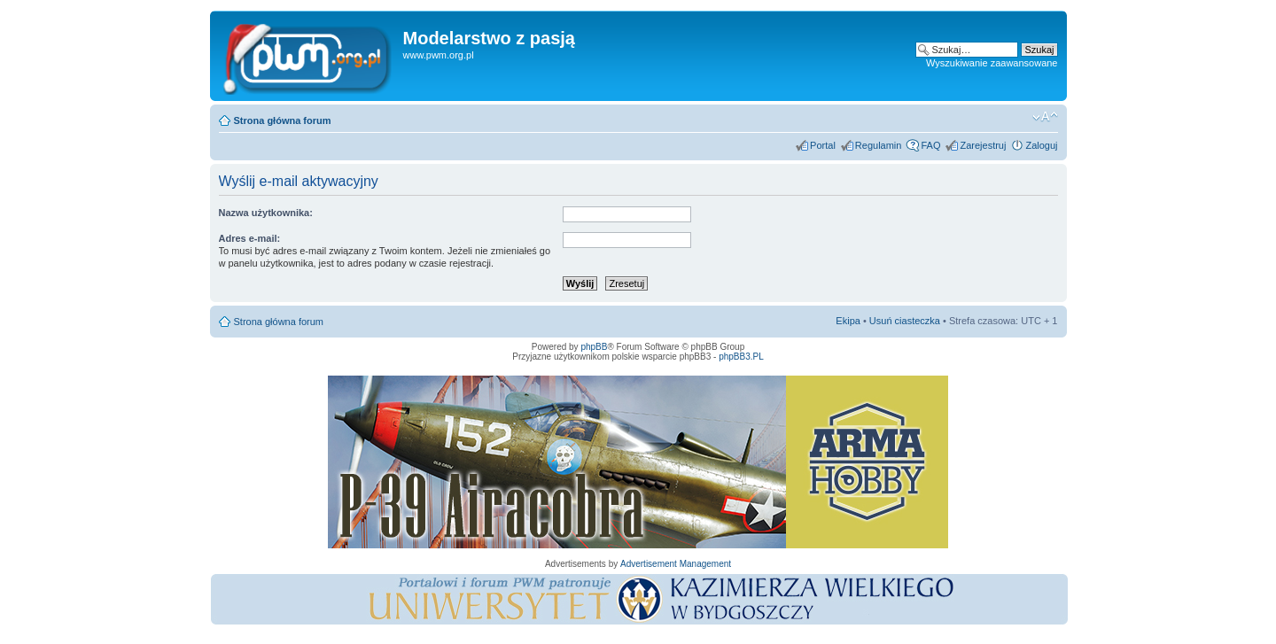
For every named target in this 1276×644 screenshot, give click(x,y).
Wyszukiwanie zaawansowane (991, 63)
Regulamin (878, 145)
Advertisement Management (675, 564)
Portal (823, 145)
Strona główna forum (282, 120)
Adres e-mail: (250, 238)
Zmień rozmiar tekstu (1045, 117)
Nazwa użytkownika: (266, 212)
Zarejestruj (983, 145)
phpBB (593, 347)
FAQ (930, 145)
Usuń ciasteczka (904, 320)
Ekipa (848, 320)
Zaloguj (1041, 145)
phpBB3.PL (741, 356)
